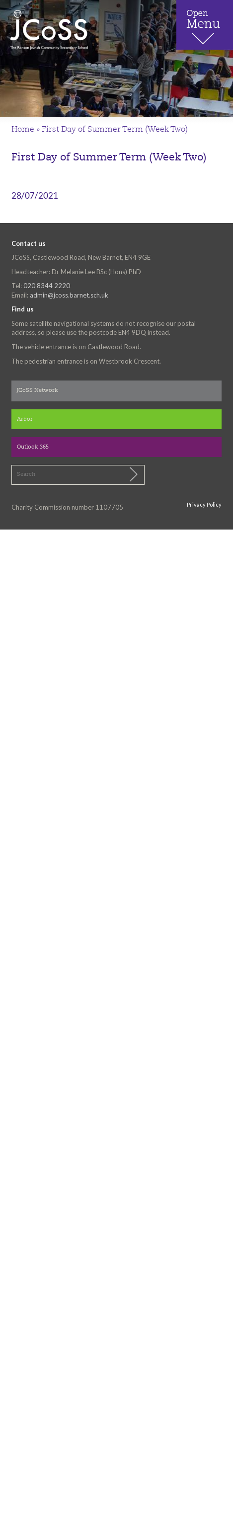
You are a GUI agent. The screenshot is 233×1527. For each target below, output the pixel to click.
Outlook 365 (33, 447)
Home (22, 130)
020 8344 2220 (46, 286)
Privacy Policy (204, 504)
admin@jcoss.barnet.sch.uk (69, 295)
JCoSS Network (37, 390)
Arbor (25, 419)
